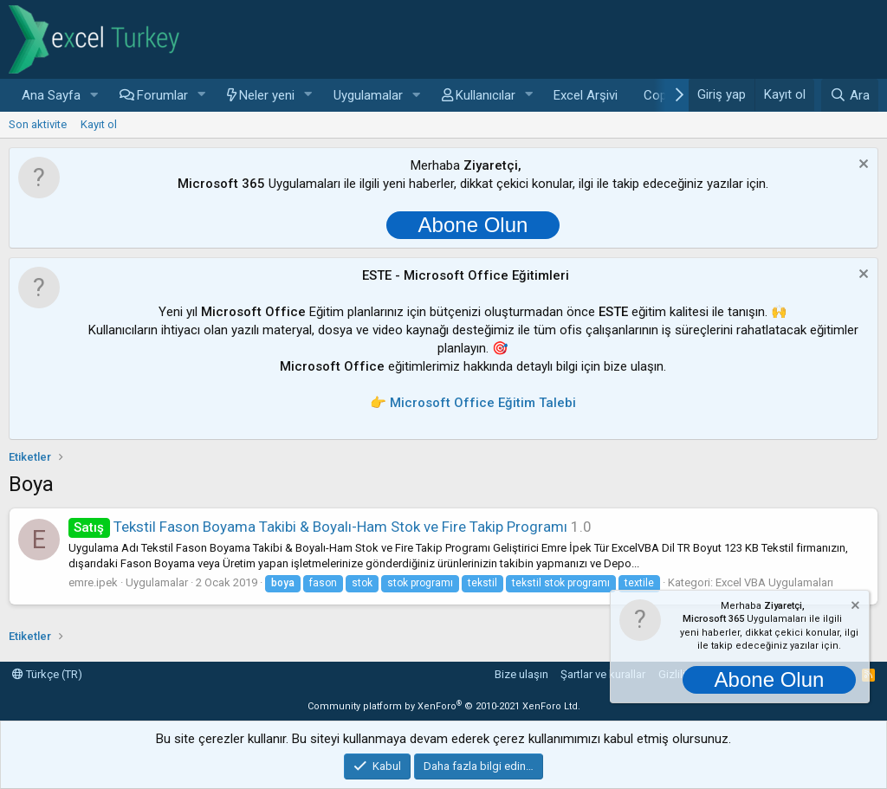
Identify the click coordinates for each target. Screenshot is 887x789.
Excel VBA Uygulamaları (774, 582)
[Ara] (849, 95)
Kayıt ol (99, 124)
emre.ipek (93, 582)
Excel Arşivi (586, 95)
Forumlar (162, 95)
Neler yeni (267, 95)
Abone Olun (473, 224)
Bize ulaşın (521, 674)
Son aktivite (38, 124)
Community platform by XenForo (444, 706)
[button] (94, 96)
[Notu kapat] (861, 166)
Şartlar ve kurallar (602, 674)
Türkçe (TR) (47, 674)
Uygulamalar (368, 95)
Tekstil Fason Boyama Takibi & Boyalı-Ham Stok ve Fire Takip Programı (317, 526)
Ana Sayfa (51, 95)
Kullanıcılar (485, 95)
